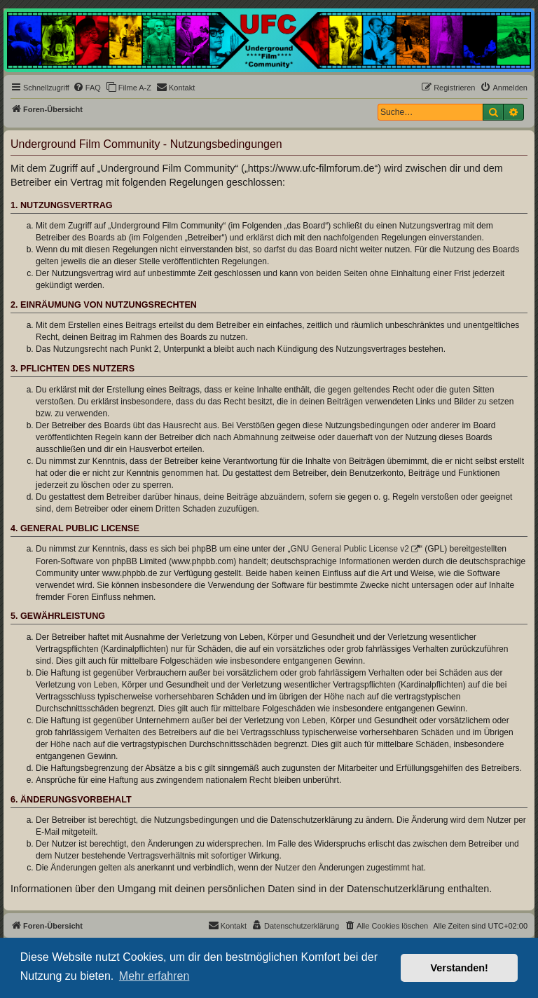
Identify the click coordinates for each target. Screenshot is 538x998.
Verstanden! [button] (459, 967)
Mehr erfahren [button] (154, 976)
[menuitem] (87, 87)
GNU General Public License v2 (350, 549)
